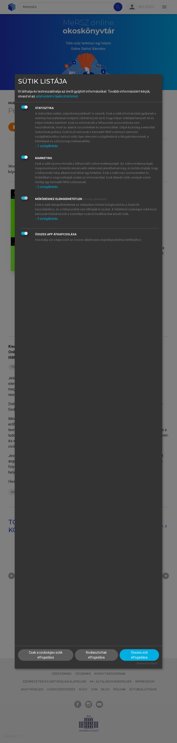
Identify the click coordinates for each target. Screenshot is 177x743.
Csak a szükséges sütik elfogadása (45, 654)
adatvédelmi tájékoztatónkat (57, 96)
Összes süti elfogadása (139, 654)
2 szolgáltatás (46, 186)
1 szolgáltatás (46, 146)
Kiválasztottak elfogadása (96, 654)
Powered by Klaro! (146, 663)
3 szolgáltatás (46, 218)
